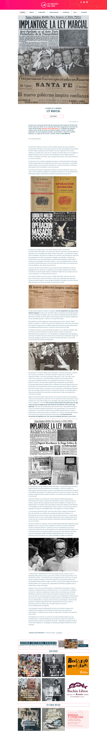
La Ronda (59, 632)
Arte (75, 12)
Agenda (22, 12)
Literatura (41, 12)
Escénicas (66, 12)
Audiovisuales (54, 12)
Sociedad (84, 12)
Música (31, 12)
